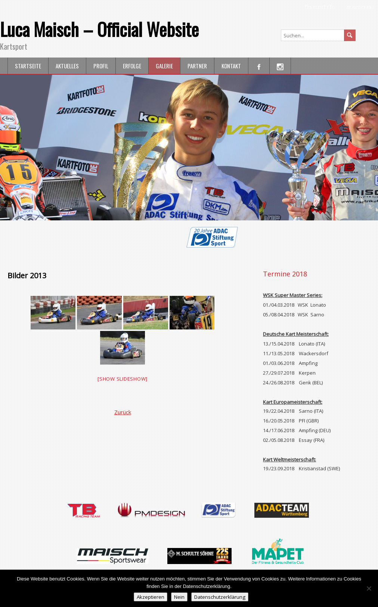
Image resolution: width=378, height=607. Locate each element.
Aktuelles (67, 66)
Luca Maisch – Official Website (99, 29)
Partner (197, 66)
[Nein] (368, 588)
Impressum (358, 6)
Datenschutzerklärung (219, 597)
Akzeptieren (150, 597)
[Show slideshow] (122, 378)
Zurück (122, 412)
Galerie (164, 66)
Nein (179, 597)
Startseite (28, 66)
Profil (100, 66)
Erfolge (132, 66)
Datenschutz (319, 6)
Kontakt (231, 66)
